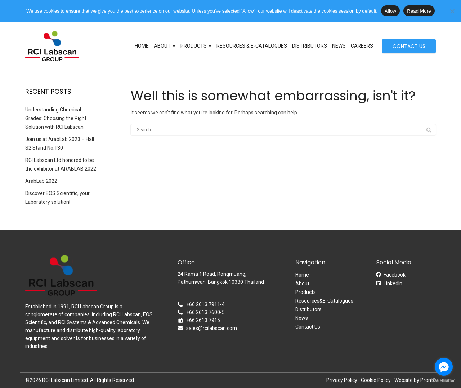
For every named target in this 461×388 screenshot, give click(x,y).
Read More (419, 11)
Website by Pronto (415, 380)
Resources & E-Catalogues (251, 46)
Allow (390, 11)
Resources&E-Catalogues (324, 301)
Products (195, 46)
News (339, 46)
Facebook (395, 275)
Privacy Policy (341, 380)
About (164, 46)
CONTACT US (409, 46)
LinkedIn (393, 283)
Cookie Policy (376, 380)
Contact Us (307, 327)
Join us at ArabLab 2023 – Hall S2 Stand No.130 (59, 143)
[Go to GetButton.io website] (443, 380)
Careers (362, 46)
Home (142, 46)
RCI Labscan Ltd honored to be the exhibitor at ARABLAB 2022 (60, 164)
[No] (452, 11)
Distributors (309, 46)
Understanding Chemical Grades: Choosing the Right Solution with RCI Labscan (55, 118)
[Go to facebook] (444, 367)
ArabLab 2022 (41, 181)
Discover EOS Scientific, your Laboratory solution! (57, 197)
